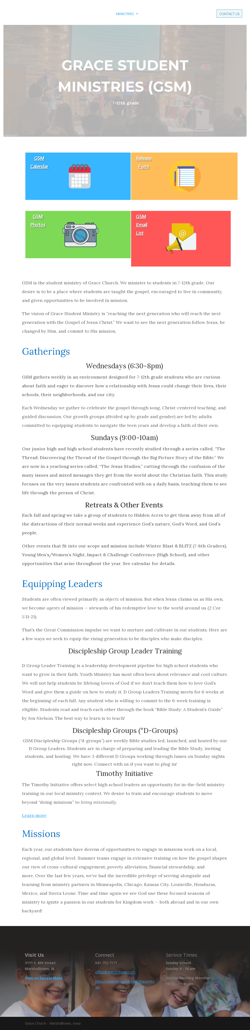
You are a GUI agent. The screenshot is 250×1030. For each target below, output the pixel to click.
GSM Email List (141, 225)
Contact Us (229, 14)
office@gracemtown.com (115, 972)
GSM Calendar (39, 162)
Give (206, 14)
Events (151, 14)
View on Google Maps (43, 978)
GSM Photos (37, 221)
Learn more (34, 815)
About (98, 14)
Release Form (144, 162)
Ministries (125, 14)
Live (193, 14)
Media (173, 14)
